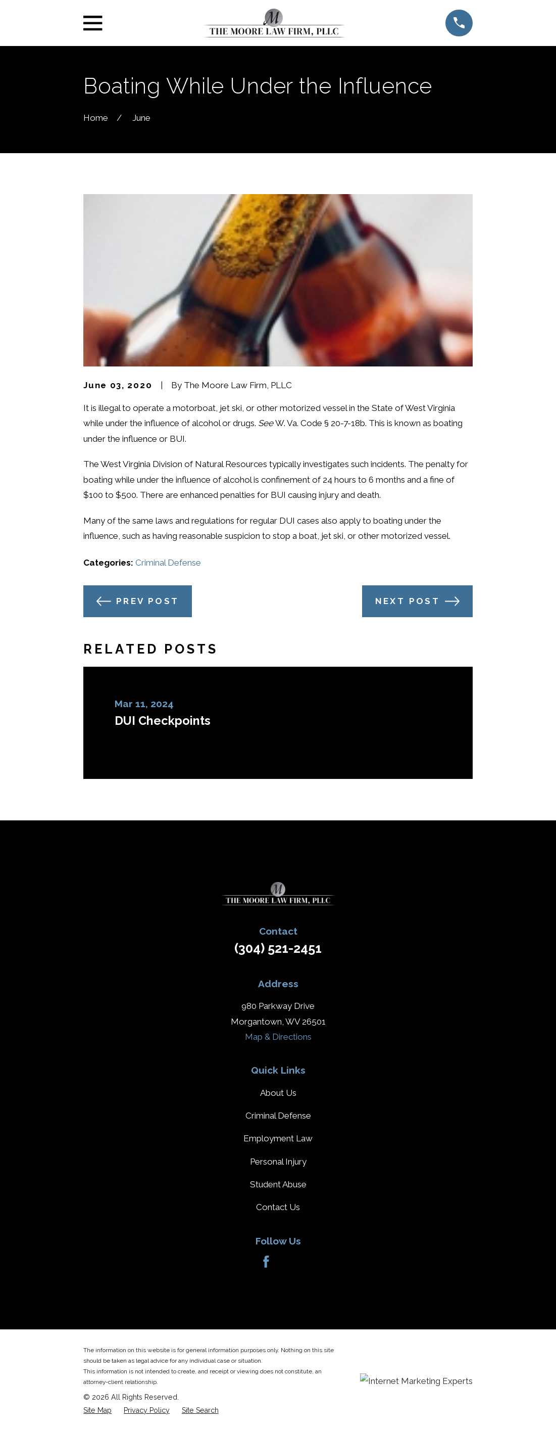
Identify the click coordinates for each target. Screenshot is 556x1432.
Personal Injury (278, 1162)
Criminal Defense (168, 563)
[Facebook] (266, 1262)
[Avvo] (290, 1262)
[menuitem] (97, 1410)
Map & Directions (278, 1037)
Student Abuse (278, 1184)
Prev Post (137, 601)
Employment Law (278, 1138)
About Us (278, 1093)
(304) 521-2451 (278, 948)
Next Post (417, 601)
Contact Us (278, 1207)
